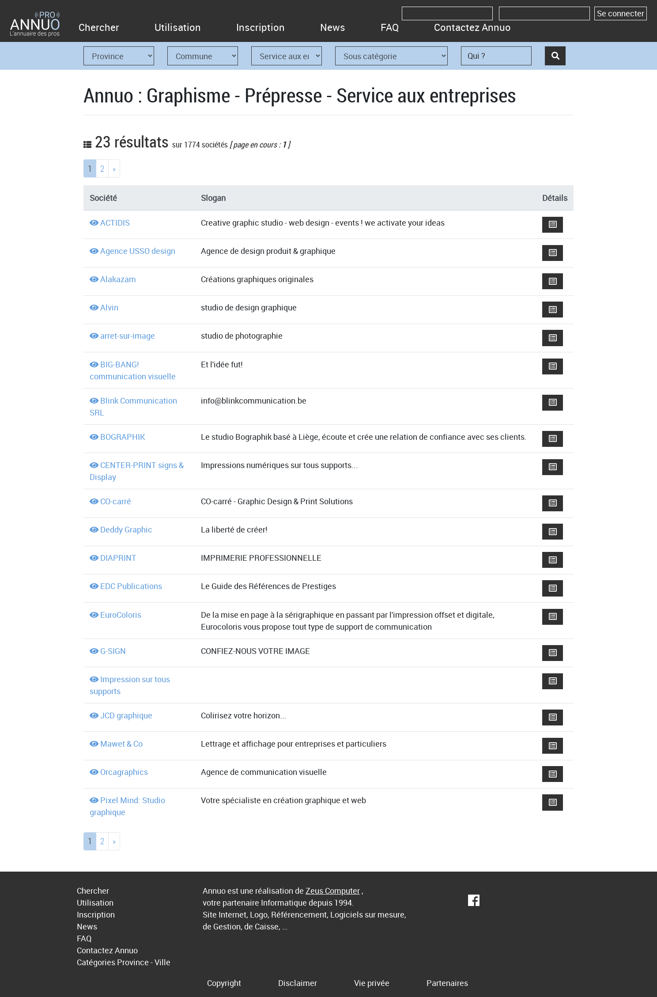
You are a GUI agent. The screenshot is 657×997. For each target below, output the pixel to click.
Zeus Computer (333, 890)
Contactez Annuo (472, 27)
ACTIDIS (115, 222)
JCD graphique (126, 715)
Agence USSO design (137, 250)
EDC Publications (131, 586)
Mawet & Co (121, 743)
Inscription (260, 27)
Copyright (224, 983)
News (332, 27)
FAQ (390, 27)
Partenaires (447, 983)
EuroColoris (120, 614)
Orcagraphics (124, 772)
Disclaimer (297, 983)
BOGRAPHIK (122, 436)
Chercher (99, 27)
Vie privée (371, 983)
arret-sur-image (127, 335)
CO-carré (115, 501)
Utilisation (178, 27)
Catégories (96, 962)
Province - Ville (143, 962)
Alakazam (118, 279)
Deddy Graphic (126, 529)
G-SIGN (113, 651)
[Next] (114, 168)
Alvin (109, 307)
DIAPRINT (118, 557)
